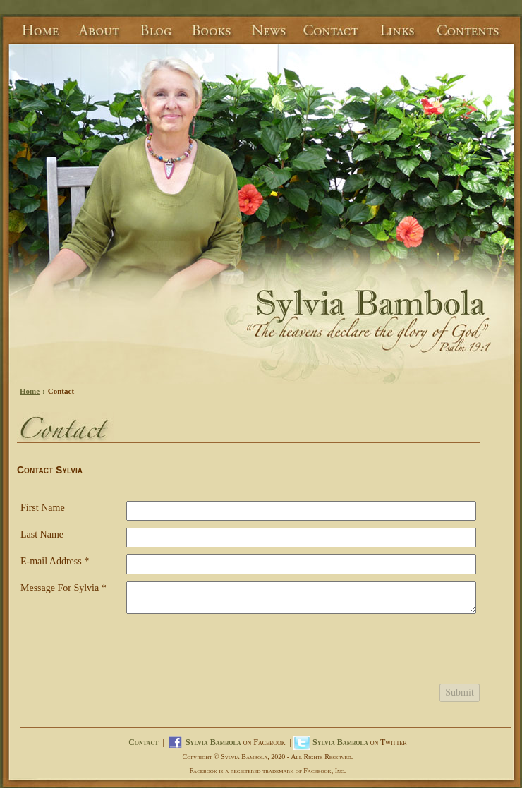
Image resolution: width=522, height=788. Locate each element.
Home (30, 391)
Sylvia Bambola (213, 742)
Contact (143, 742)
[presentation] (233, 652)
